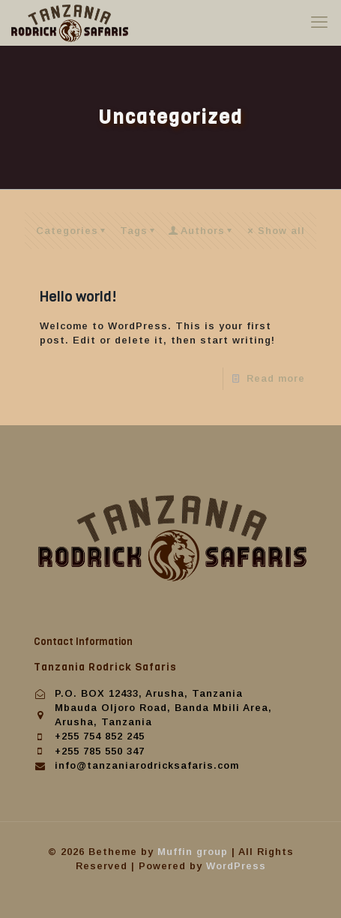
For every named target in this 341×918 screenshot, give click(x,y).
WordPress (236, 866)
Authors (202, 230)
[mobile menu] (321, 22)
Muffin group (192, 851)
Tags (140, 230)
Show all (275, 230)
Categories (73, 230)
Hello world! (78, 296)
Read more (276, 378)
